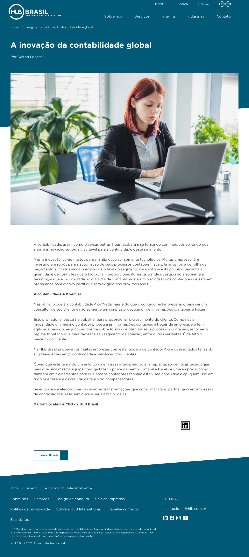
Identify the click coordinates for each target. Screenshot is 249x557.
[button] (205, 7)
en (228, 4)
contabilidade (49, 455)
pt (222, 4)
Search (183, 4)
